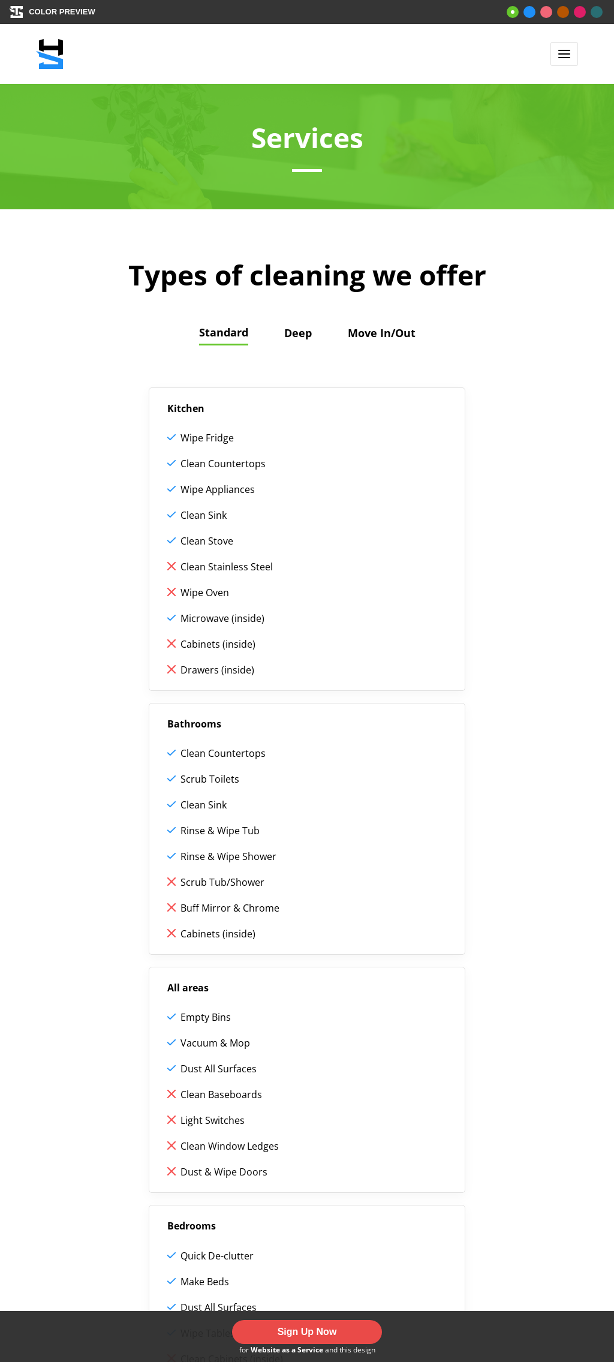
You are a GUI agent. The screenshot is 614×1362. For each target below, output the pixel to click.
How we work (103, 1110)
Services (89, 1136)
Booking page (103, 1239)
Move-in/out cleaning (121, 1213)
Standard (223, 332)
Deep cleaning (105, 1187)
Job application (219, 1161)
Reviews (202, 1136)
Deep (298, 333)
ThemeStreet (361, 1278)
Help (194, 1110)
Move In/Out (382, 333)
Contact (202, 1187)
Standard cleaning (114, 1161)
